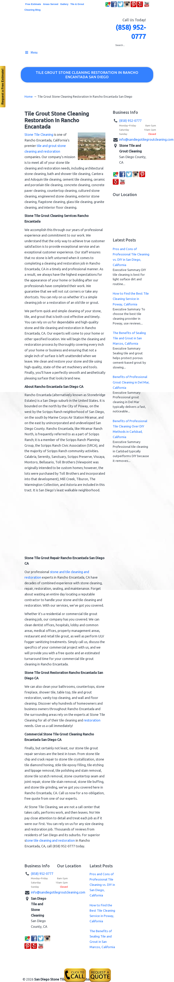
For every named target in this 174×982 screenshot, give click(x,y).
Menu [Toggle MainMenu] (31, 52)
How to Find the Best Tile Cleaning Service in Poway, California (131, 299)
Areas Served (50, 4)
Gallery (64, 4)
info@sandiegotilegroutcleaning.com (146, 139)
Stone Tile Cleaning (38, 134)
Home (28, 96)
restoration (92, 720)
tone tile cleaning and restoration (50, 840)
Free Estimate (33, 4)
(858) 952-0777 (130, 120)
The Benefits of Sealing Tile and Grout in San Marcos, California (129, 338)
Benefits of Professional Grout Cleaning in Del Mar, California (131, 382)
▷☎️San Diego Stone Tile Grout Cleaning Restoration (90, 25)
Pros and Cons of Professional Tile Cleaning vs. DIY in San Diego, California (102, 884)
